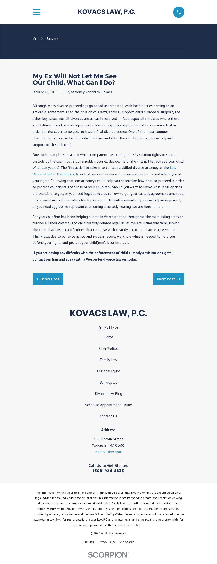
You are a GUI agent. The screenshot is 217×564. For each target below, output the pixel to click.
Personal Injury (108, 371)
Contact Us (108, 416)
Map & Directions (108, 452)
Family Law (108, 359)
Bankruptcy (108, 382)
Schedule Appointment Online (108, 405)
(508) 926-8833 (108, 471)
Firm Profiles (108, 348)
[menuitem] (88, 542)
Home (108, 337)
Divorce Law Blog (108, 393)
